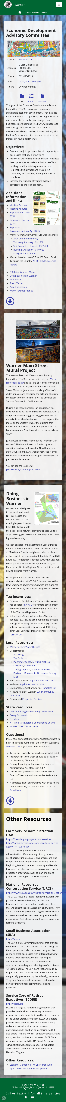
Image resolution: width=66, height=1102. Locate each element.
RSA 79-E (27, 604)
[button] (59, 4)
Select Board (25, 59)
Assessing (18, 654)
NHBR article (39, 260)
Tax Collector (20, 658)
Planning (18, 661)
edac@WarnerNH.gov (30, 81)
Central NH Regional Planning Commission (32, 711)
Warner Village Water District (25, 646)
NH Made (14, 719)
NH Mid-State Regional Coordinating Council (32, 722)
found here (15, 790)
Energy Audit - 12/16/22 (25, 253)
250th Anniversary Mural (22, 272)
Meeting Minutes (18, 208)
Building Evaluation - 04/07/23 (28, 249)
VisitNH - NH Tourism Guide (24, 726)
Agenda (27, 661)
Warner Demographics (21, 290)
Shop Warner (16, 283)
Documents (30, 665)
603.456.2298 (31, 1089)
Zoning (17, 669)
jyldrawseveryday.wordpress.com (23, 469)
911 (27, 1093)
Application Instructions (41, 680)
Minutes (36, 661)
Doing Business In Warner (23, 275)
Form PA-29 (16, 634)
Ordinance (42, 673)
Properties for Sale (32, 699)
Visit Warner (16, 279)
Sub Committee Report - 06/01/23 (30, 246)
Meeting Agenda (18, 205)
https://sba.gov (14, 939)
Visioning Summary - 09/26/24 (28, 242)
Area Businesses (18, 286)
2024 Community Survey (25, 238)
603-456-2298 (13, 746)
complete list (48, 687)
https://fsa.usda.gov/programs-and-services (28, 839)
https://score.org (14, 1003)
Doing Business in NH (21, 715)
